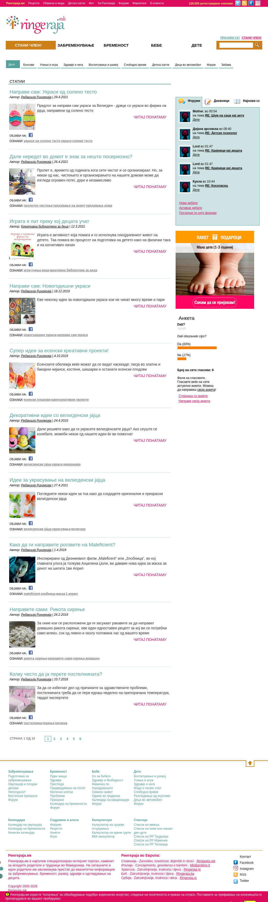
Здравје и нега (73, 64)
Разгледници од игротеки (152, 796)
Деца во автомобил (188, 64)
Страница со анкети (193, 396)
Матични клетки (61, 792)
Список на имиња (146, 825)
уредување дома (99, 205)
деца (45, 270)
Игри (53, 836)
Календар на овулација (25, 825)
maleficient (32, 594)
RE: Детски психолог (221, 133)
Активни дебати (190, 208)
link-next (85, 740)
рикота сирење (35, 658)
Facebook (247, 863)
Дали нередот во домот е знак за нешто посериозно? (71, 156)
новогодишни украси (40, 335)
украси (66, 141)
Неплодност (17, 792)
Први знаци (58, 776)
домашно (92, 658)
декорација (71, 464)
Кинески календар (21, 832)
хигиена (61, 723)
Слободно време (135, 64)
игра (27, 270)
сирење (79, 658)
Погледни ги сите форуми (198, 213)
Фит (91, 3)
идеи (55, 400)
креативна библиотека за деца (73, 270)
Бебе (156, 45)
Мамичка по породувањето (102, 786)
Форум (211, 64)
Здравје (55, 780)
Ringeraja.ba (185, 874)
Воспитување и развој (103, 64)
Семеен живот (102, 792)
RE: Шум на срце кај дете (224, 115)
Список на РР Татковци (151, 844)
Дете (12, 64)
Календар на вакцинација (110, 800)
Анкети (55, 832)
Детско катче (76, 3)
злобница (48, 594)
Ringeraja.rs (188, 878)
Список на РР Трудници (151, 836)
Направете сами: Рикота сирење (47, 609)
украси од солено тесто (42, 141)
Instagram (247, 869)
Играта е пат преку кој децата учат (50, 221)
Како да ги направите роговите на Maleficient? (62, 544)
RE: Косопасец (216, 186)
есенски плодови (37, 400)
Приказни (57, 800)
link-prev (43, 740)
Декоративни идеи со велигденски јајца (55, 415)
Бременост (116, 45)
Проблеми (57, 796)
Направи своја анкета (194, 401)
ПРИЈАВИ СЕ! (230, 37)
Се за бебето (101, 776)
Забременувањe (76, 45)
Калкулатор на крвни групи (111, 832)
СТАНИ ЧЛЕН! (251, 37)
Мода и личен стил (147, 788)
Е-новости (157, 3)
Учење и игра (49, 64)
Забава (226, 64)
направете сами (60, 658)
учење (36, 270)
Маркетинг (140, 3)
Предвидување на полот (68, 788)
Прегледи (57, 784)
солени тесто (82, 141)
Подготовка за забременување (19, 778)
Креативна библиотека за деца (45, 226)
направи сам (67, 335)
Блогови (28, 64)
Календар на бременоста (68, 804)
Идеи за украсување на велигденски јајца (57, 480)
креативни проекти (74, 400)
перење (48, 723)
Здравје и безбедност (107, 780)
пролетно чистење (38, 205)
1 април (72, 594)
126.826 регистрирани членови (211, 3)
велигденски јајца (38, 464)
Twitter (244, 881)
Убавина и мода (53, 3)
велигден (78, 529)
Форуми (124, 3)
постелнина (33, 723)
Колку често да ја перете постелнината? (56, 674)
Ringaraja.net (206, 861)
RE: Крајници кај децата (223, 150)
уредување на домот (69, 205)
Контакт (245, 857)
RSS (243, 875)
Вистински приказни (22, 796)
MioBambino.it (200, 865)
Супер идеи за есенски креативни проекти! (59, 350)
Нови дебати (188, 203)
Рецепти (33, 3)
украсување (61, 529)
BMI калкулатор (103, 836)
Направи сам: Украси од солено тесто (53, 92)
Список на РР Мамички (151, 840)
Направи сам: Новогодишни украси (50, 286)
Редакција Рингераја (36, 97)
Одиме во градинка (106, 796)
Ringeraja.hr (192, 869)
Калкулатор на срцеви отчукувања (108, 826)
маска (60, 594)
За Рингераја (106, 3)
